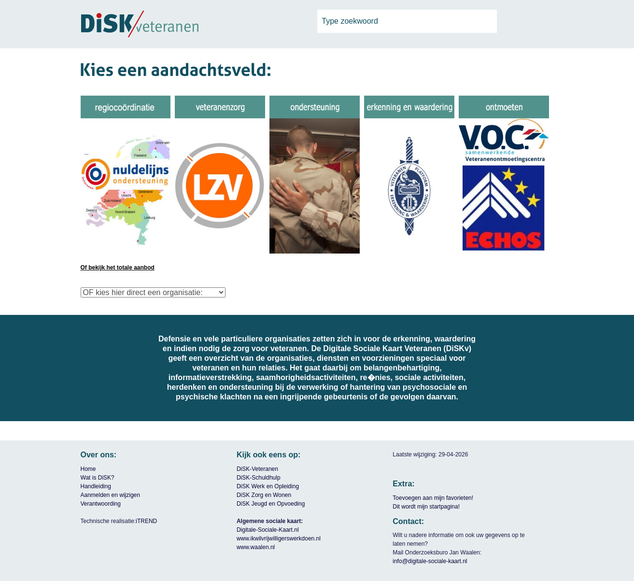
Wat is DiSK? (97, 477)
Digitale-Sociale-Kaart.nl (268, 529)
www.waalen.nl (256, 547)
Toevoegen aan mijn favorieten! (433, 498)
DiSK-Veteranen (257, 469)
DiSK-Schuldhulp (259, 477)
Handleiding (96, 486)
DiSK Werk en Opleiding (268, 486)
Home (88, 469)
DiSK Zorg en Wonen (264, 495)
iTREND (146, 521)
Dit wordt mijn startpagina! (426, 506)
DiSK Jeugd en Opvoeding (271, 503)
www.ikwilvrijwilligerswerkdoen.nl (279, 538)
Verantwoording (101, 503)
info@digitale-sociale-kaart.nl (430, 561)
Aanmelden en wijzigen (110, 495)
